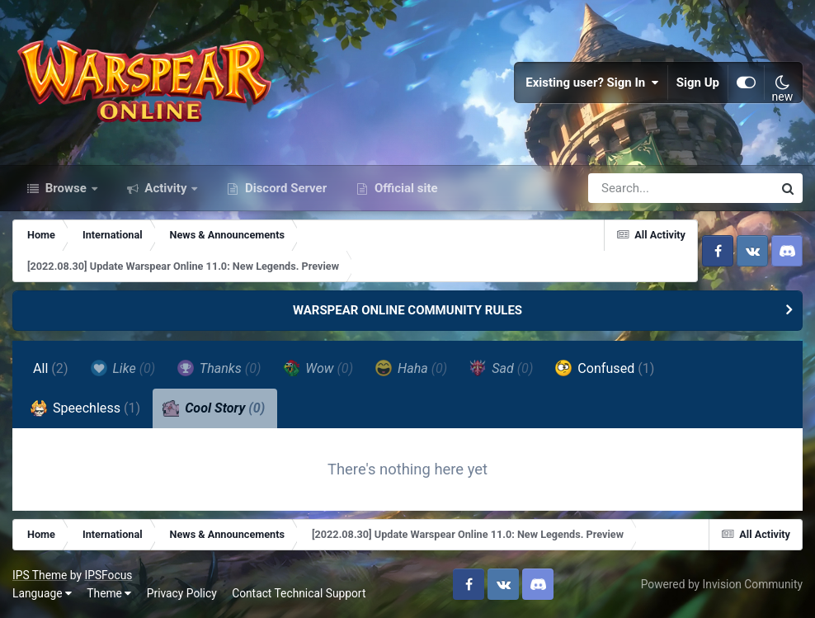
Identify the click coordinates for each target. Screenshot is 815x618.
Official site (404, 188)
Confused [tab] (604, 368)
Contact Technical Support (298, 593)
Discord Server (284, 188)
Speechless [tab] (85, 408)
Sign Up (697, 82)
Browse (66, 188)
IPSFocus (108, 575)
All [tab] (50, 368)
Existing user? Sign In (592, 82)
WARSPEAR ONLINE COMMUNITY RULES (407, 310)
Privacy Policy (182, 593)
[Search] (633, 188)
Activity (166, 188)
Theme (109, 593)
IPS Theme (39, 575)
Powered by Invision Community (722, 584)
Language (42, 593)
